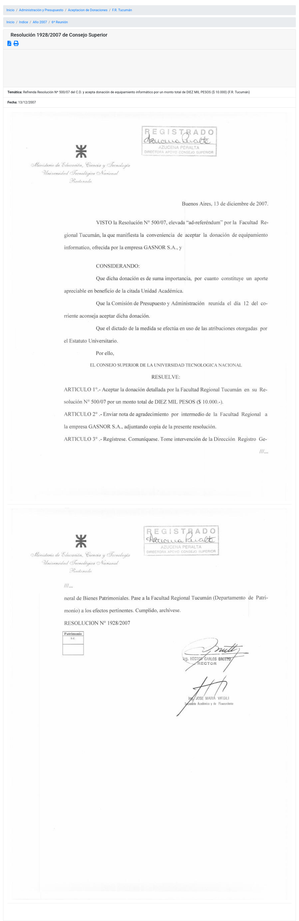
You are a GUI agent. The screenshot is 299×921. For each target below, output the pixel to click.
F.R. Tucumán (122, 10)
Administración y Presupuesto (41, 10)
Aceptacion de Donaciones (88, 10)
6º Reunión (60, 22)
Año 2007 (40, 22)
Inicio (10, 10)
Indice (23, 22)
